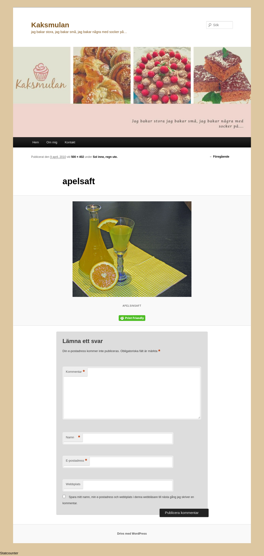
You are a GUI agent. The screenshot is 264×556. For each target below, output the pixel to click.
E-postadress (76, 460)
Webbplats (73, 484)
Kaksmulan (50, 25)
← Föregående (219, 156)
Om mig (51, 142)
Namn (73, 437)
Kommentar (75, 371)
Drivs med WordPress (132, 533)
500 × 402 (77, 157)
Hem (35, 142)
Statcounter (9, 553)
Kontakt (70, 142)
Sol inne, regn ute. (105, 157)
